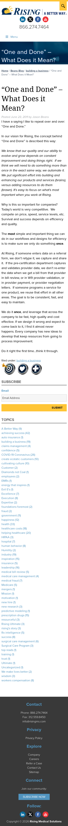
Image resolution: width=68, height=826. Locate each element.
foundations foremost (14, 507)
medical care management (18, 576)
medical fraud (10, 580)
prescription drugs (12, 615)
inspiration (8, 559)
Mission (6, 593)
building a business (37, 70)
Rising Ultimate (11, 624)
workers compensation (15, 680)
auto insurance (10, 437)
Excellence (8, 494)
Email (5, 391)
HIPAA (5, 537)
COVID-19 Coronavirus (15, 455)
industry (6, 554)
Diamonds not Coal (13, 472)
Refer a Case (34, 763)
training (6, 654)
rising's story (9, 628)
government (9, 515)
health (5, 524)
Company (34, 755)
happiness (7, 520)
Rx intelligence (10, 633)
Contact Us (34, 768)
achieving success (12, 433)
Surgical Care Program (15, 646)
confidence (8, 450)
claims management (14, 446)
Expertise (7, 502)
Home (4, 70)
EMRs (5, 481)
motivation (8, 598)
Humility (6, 550)
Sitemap (34, 772)
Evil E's (5, 489)
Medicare (7, 585)
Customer (7, 468)
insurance (7, 563)
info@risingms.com (34, 721)
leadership (8, 567)
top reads (7, 650)
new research (9, 606)
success (6, 637)
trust (4, 659)
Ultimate (6, 663)
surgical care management (18, 641)
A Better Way (9, 429)
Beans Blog (17, 70)
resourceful (8, 619)
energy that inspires (13, 485)
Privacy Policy (34, 738)
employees (8, 476)
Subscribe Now (34, 797)
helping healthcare (13, 533)
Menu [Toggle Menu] (11, 37)
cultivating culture (12, 463)
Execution (7, 498)
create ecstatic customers (17, 459)
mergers (6, 589)
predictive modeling (14, 611)
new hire (7, 602)
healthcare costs (11, 528)
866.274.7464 (34, 27)
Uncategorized (10, 667)
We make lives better (14, 672)
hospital (6, 541)
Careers (34, 759)
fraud (4, 511)
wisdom (6, 676)
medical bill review (13, 572)
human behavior (11, 546)
